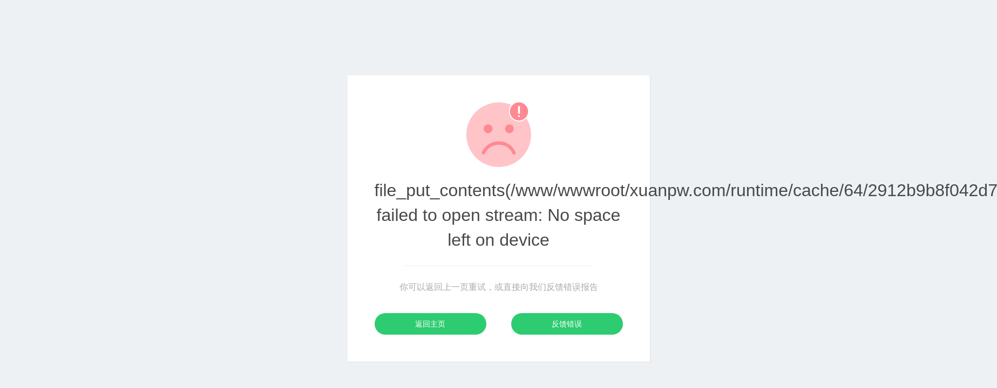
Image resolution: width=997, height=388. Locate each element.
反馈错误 (567, 324)
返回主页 (430, 324)
